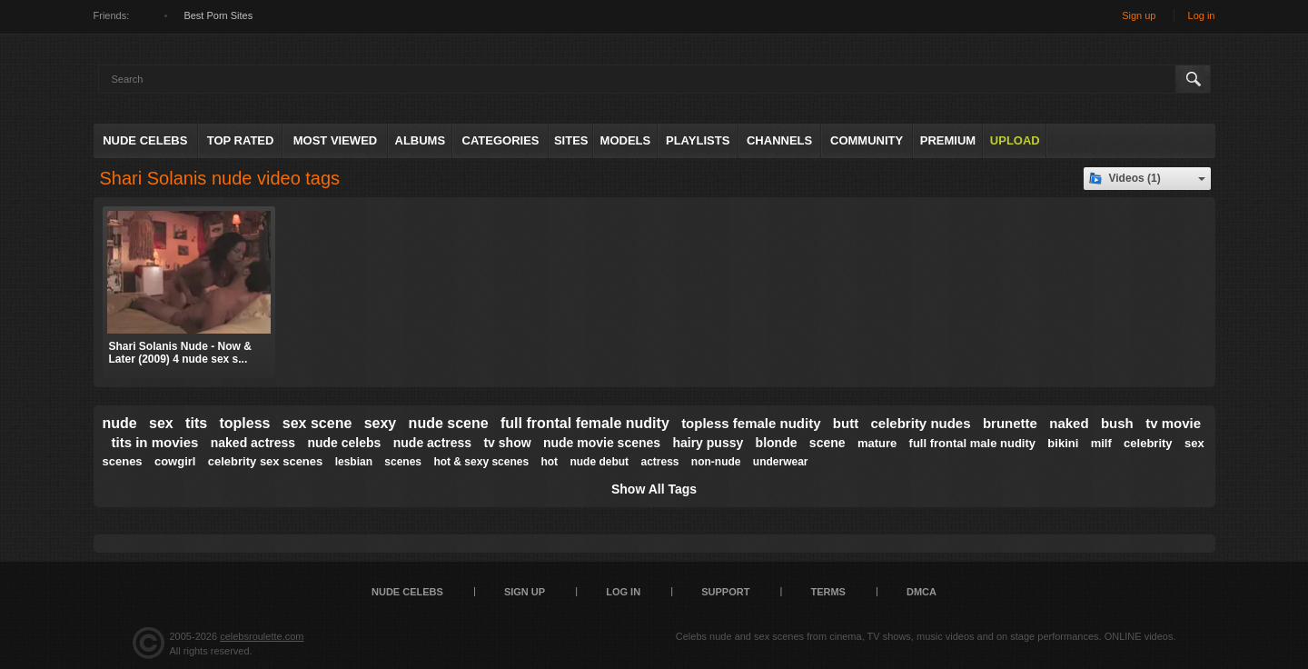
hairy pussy (707, 442)
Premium (948, 140)
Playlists (697, 140)
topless (244, 423)
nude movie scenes (601, 442)
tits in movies (155, 442)
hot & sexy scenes (481, 461)
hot (549, 461)
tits (196, 423)
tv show (506, 442)
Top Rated (240, 140)
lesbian (353, 461)
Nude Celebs (145, 140)
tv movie (1173, 423)
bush (1117, 423)
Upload (1015, 140)
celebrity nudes (921, 423)
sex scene (317, 423)
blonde (777, 442)
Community (866, 140)
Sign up (1138, 15)
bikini (1062, 443)
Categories (501, 140)
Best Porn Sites (218, 15)
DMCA (921, 591)
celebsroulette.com (261, 636)
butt (845, 423)
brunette (1010, 423)
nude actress (432, 442)
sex (161, 423)
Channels (779, 140)
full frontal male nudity (972, 443)
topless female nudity (750, 423)
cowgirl (175, 461)
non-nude (716, 461)
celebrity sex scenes (265, 461)
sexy (380, 423)
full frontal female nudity (584, 423)
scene (827, 442)
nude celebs (344, 442)
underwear (780, 461)
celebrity (1148, 443)
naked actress (253, 442)
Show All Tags (654, 489)
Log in (1201, 15)
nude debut (599, 461)
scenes (402, 461)
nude (120, 423)
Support (725, 591)
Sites (571, 140)
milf (1101, 443)
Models (625, 140)
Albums (420, 140)
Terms (828, 591)
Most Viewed (335, 140)
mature (877, 443)
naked (1068, 423)
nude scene (449, 423)
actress (659, 461)
